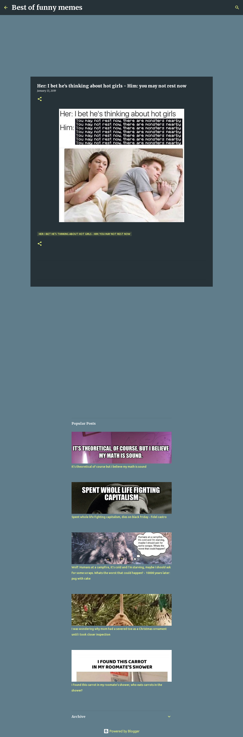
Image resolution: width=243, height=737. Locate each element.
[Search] (237, 8)
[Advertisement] (121, 46)
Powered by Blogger (122, 731)
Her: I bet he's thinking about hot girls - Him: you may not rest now (84, 234)
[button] (39, 99)
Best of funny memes (47, 7)
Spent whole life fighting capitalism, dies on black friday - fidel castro (119, 517)
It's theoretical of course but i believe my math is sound (109, 466)
